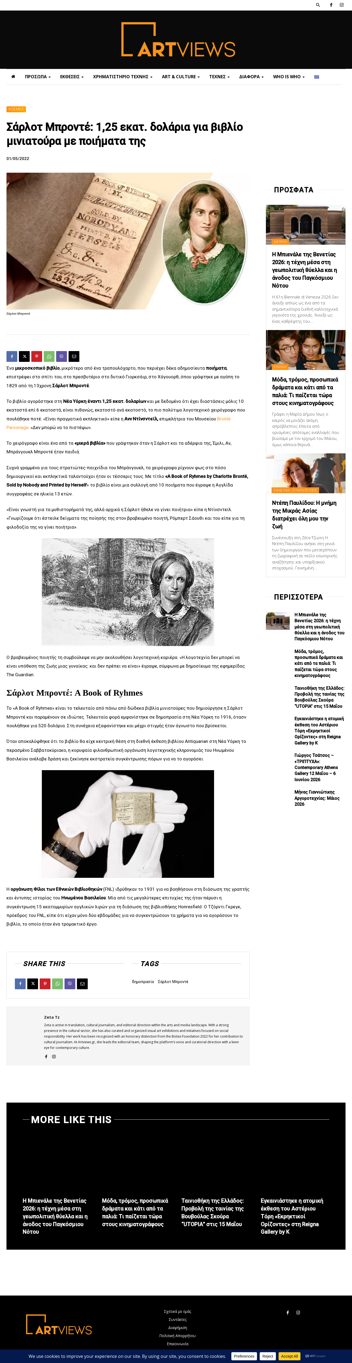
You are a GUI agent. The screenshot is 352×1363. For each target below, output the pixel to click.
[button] (318, 5)
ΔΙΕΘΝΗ (280, 241)
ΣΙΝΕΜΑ (280, 365)
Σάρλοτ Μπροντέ (173, 981)
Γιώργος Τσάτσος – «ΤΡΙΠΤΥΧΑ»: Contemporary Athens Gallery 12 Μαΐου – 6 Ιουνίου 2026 (316, 764)
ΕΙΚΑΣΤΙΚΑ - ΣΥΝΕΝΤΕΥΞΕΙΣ (295, 488)
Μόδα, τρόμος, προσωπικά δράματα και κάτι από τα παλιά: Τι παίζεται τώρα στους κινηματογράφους (319, 660)
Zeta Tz (52, 1017)
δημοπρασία (143, 981)
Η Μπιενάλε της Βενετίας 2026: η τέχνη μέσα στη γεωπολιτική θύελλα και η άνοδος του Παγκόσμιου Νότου (304, 269)
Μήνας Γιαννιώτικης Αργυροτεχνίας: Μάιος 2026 (317, 795)
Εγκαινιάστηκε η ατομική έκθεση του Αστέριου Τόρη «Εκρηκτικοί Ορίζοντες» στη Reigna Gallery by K (319, 727)
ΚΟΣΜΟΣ (16, 109)
